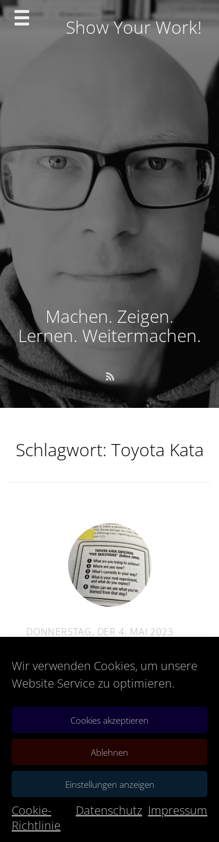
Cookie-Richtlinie (36, 817)
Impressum (177, 810)
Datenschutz (109, 810)
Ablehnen (109, 752)
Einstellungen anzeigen (109, 784)
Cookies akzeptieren (109, 720)
